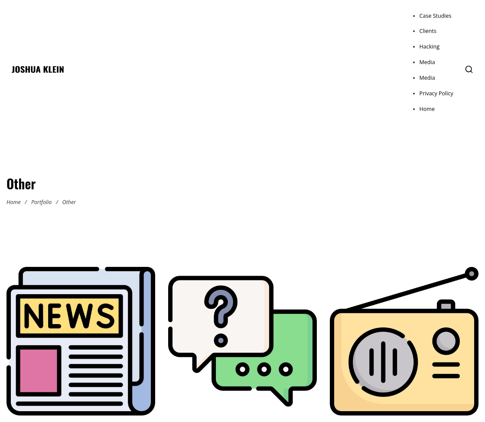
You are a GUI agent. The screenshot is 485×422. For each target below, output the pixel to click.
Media (427, 62)
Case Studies (436, 15)
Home (427, 109)
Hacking (429, 46)
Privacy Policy (436, 93)
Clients (428, 31)
